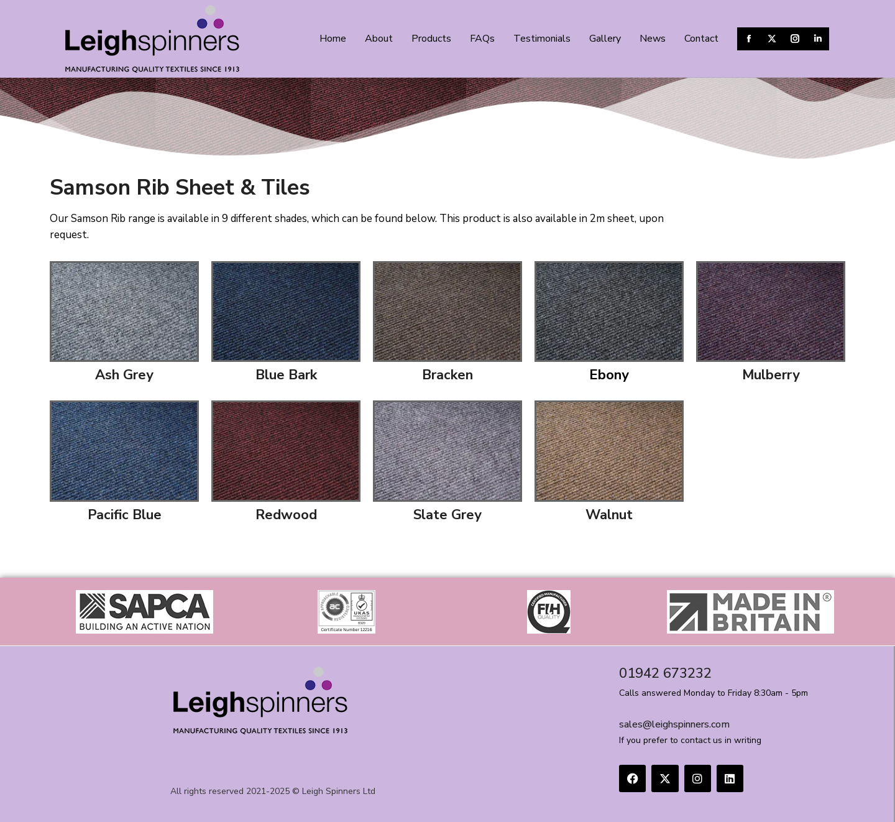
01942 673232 (665, 673)
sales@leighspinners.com (674, 724)
